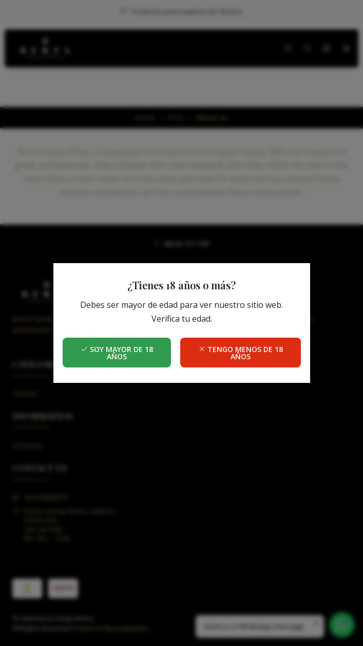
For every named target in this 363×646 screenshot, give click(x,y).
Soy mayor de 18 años (117, 352)
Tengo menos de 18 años (240, 352)
